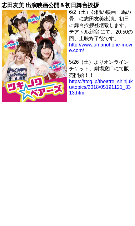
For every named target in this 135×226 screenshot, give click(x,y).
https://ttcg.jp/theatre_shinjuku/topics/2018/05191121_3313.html (101, 87)
